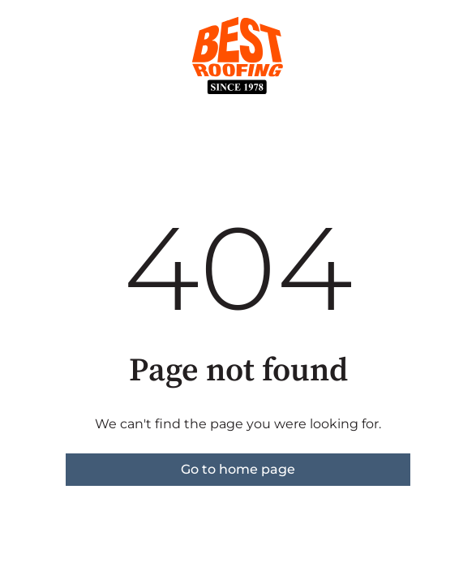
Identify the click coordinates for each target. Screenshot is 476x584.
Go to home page (238, 469)
